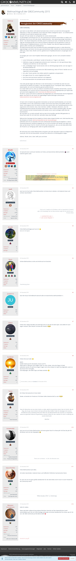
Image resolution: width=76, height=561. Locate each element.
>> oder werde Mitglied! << (47, 218)
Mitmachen (48, 174)
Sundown (35, 381)
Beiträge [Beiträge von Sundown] (5, 380)
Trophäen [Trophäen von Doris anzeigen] (6, 281)
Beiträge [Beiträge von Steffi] (5, 212)
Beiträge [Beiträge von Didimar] (5, 44)
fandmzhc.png (24, 538)
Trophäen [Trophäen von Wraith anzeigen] (6, 171)
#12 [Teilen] (73, 504)
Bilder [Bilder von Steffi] (5, 214)
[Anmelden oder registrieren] (66, 2)
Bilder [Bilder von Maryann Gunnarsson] (5, 532)
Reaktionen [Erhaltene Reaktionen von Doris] (6, 279)
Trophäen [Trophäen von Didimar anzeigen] (6, 42)
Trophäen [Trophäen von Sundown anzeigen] (6, 378)
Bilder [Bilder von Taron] (5, 416)
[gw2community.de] (16, 2)
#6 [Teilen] (73, 292)
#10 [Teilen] (73, 427)
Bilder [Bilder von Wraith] (5, 175)
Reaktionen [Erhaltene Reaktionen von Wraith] (6, 169)
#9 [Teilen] (73, 390)
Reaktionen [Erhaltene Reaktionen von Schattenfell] (6, 448)
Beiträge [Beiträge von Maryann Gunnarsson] (5, 530)
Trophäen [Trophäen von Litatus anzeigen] (6, 344)
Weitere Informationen (64, 558)
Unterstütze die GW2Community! (47, 92)
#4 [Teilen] (73, 226)
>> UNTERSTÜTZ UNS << (46, 216)
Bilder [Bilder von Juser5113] (5, 313)
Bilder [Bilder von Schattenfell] (5, 453)
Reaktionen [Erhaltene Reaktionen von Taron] (6, 410)
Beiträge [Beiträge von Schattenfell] (5, 452)
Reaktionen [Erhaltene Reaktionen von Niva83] (6, 246)
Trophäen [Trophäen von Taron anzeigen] (6, 412)
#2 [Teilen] (73, 148)
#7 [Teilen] (73, 321)
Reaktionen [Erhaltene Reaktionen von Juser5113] (6, 310)
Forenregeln (40, 174)
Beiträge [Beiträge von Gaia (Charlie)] (5, 491)
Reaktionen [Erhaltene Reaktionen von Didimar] (6, 40)
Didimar (11, 14)
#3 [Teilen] (73, 188)
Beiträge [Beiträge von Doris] (5, 283)
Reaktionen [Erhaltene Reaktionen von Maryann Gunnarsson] (6, 526)
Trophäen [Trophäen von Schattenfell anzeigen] (6, 450)
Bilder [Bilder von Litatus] (5, 348)
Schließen (72, 558)
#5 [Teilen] (73, 258)
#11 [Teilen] (73, 466)
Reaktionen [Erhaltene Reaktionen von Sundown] (6, 376)
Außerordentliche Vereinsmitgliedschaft (30, 97)
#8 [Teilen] (73, 355)
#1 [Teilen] (73, 19)
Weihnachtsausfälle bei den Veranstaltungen (45, 120)
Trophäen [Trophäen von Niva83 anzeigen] (6, 248)
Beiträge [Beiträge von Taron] (5, 414)
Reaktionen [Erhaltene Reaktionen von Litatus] (6, 342)
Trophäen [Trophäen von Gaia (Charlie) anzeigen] (6, 489)
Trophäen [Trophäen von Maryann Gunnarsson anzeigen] (6, 528)
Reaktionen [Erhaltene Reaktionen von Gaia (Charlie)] (6, 487)
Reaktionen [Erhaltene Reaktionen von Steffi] (6, 209)
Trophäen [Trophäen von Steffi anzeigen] (6, 210)
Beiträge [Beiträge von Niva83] (5, 250)
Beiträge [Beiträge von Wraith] (5, 173)
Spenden (54, 174)
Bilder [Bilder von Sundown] (5, 382)
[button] (74, 2)
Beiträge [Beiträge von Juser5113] (5, 311)
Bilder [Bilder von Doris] (5, 284)
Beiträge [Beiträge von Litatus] (5, 346)
